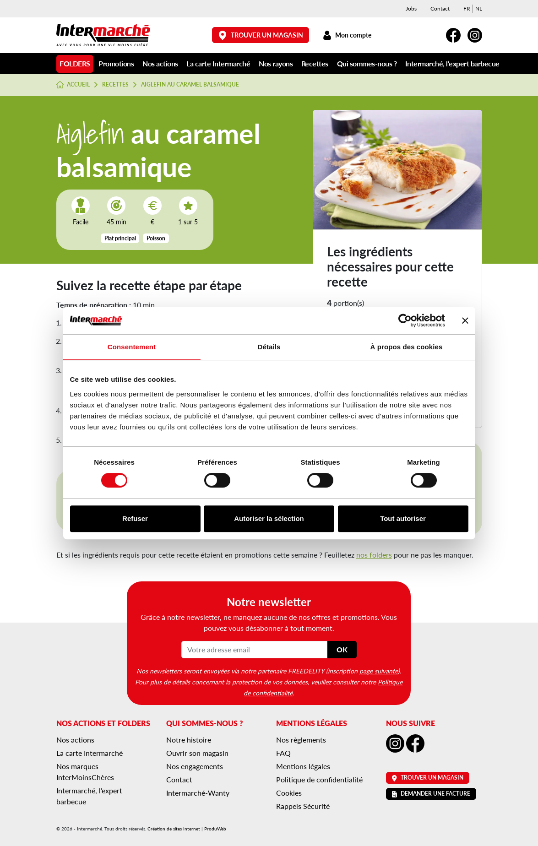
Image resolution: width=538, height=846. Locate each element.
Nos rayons (276, 63)
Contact (440, 8)
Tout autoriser (403, 518)
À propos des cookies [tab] (406, 347)
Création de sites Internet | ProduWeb (186, 828)
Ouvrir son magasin (197, 753)
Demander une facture (431, 793)
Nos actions (160, 63)
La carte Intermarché (218, 63)
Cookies (289, 792)
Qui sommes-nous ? (367, 63)
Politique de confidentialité (319, 779)
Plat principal (120, 238)
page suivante (378, 670)
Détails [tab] (269, 347)
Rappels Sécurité (303, 806)
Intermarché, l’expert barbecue (452, 63)
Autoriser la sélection (269, 518)
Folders (75, 63)
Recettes (314, 63)
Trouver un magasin (260, 35)
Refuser (135, 518)
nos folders (374, 554)
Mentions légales (303, 766)
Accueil (73, 84)
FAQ (283, 753)
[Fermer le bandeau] (465, 320)
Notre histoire (188, 739)
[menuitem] (466, 9)
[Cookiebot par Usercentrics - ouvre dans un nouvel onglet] (405, 320)
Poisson (156, 238)
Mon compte (347, 35)
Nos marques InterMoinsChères (85, 771)
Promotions (116, 63)
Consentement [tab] (132, 347)
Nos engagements (194, 766)
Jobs (411, 8)
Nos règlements (301, 739)
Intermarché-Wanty (197, 792)
